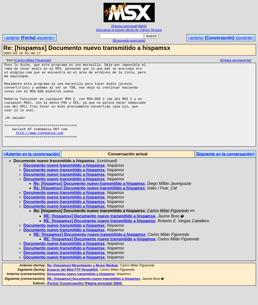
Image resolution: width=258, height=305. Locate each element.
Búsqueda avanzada (129, 40)
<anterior (12, 38)
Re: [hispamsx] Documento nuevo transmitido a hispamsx (89, 201)
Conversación (219, 38)
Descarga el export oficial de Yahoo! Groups (129, 30)
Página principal (124, 26)
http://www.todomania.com (39, 148)
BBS (142, 26)
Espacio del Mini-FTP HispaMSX (72, 287)
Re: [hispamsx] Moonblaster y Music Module (82, 283)
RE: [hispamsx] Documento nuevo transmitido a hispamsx (99, 233)
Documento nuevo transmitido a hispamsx (64, 183)
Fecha (28, 38)
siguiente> (46, 38)
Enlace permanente (235, 61)
